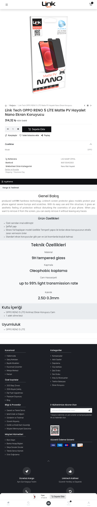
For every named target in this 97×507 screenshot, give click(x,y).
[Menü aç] (48, 503)
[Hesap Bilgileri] (89, 502)
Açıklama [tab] (7, 181)
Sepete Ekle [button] (36, 129)
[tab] (48, 188)
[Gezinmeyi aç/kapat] (6, 4)
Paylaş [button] (45, 135)
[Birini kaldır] (7, 129)
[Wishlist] (68, 502)
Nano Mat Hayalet (68, 166)
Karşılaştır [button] (11, 135)
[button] (89, 410)
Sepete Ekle (57, 496)
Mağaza (12, 105)
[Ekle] (18, 129)
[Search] (28, 503)
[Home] (8, 503)
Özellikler (9, 144)
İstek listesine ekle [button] (29, 135)
